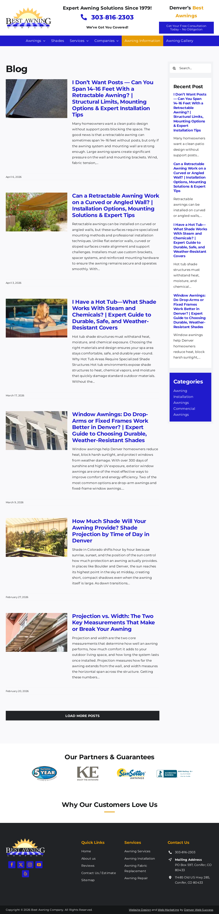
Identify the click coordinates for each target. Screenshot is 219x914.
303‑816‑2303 (185, 852)
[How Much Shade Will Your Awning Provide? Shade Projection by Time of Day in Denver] (36, 537)
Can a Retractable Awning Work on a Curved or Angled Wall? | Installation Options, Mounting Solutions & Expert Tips (115, 205)
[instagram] (29, 864)
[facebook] (11, 864)
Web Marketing (168, 910)
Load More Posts (82, 716)
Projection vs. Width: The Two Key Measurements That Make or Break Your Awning (113, 622)
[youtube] (38, 864)
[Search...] (191, 68)
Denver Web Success (198, 910)
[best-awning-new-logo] (28, 9)
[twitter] (20, 864)
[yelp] (25, 873)
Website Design (140, 910)
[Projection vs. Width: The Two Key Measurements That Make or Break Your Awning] (36, 632)
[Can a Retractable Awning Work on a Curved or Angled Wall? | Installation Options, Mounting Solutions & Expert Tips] (36, 212)
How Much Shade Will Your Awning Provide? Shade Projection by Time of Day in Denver (110, 531)
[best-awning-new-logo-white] (25, 840)
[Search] (174, 68)
